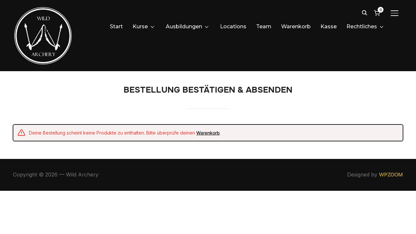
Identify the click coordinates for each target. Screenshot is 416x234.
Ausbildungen (184, 26)
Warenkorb (296, 26)
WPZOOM (391, 207)
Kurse (140, 26)
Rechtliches (361, 26)
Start (116, 26)
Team (263, 26)
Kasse (328, 26)
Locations (233, 26)
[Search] (364, 12)
